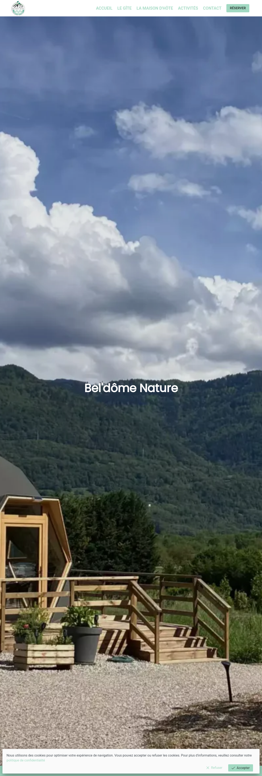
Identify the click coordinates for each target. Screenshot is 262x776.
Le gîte (124, 8)
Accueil (104, 8)
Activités (188, 8)
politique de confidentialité (26, 760)
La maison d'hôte (155, 8)
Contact (212, 8)
